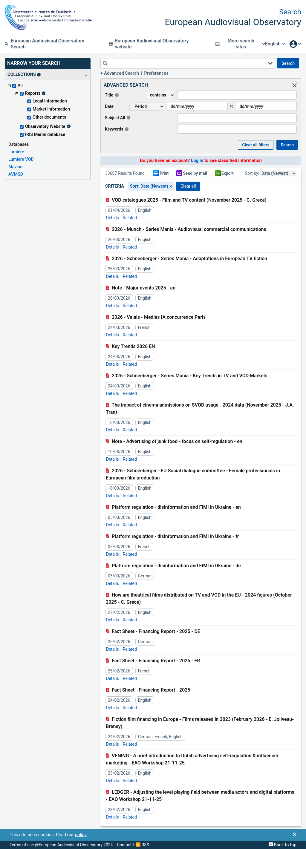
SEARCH (288, 63)
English (275, 44)
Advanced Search (121, 73)
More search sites (240, 44)
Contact (124, 844)
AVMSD (15, 174)
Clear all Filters (255, 144)
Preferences (156, 73)
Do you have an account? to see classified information (201, 160)
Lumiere (16, 151)
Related (130, 217)
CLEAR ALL (188, 186)
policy (80, 834)
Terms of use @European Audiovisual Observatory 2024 (61, 844)
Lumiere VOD (21, 159)
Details (112, 217)
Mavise (15, 166)
